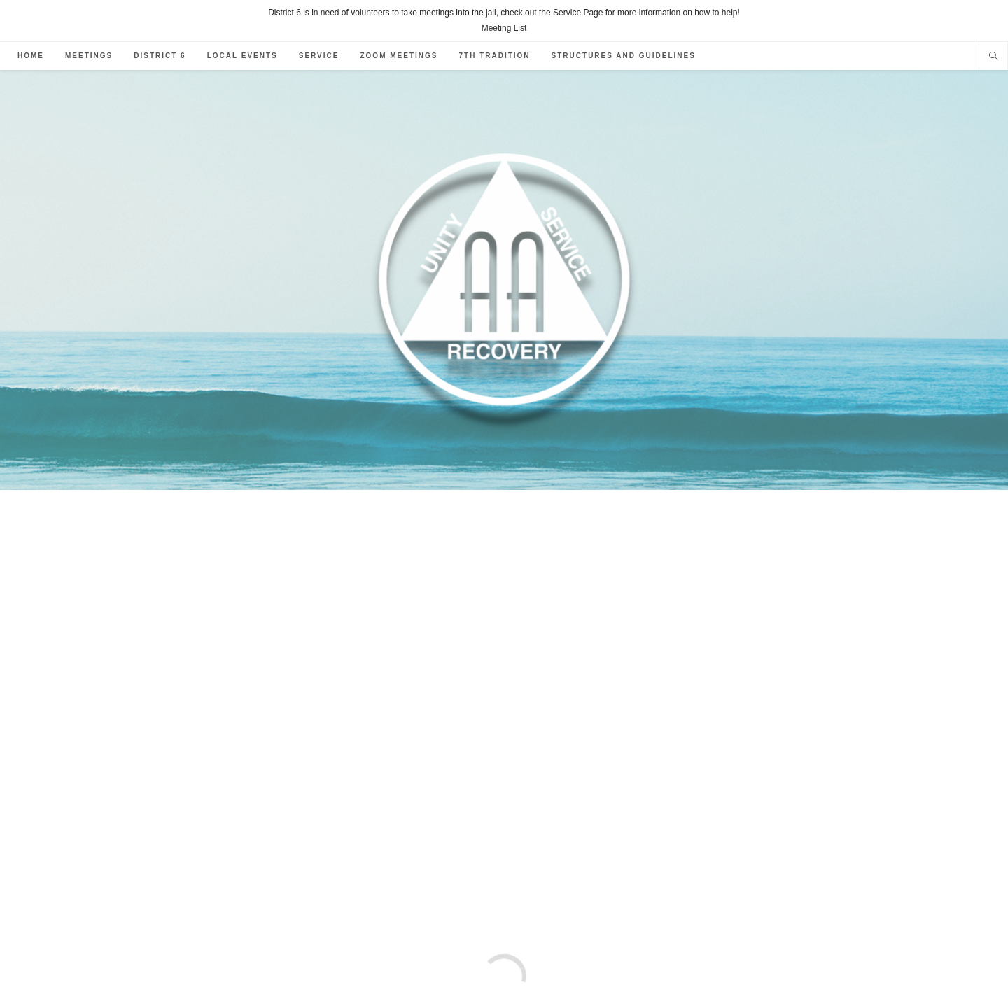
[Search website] (993, 57)
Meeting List (504, 28)
